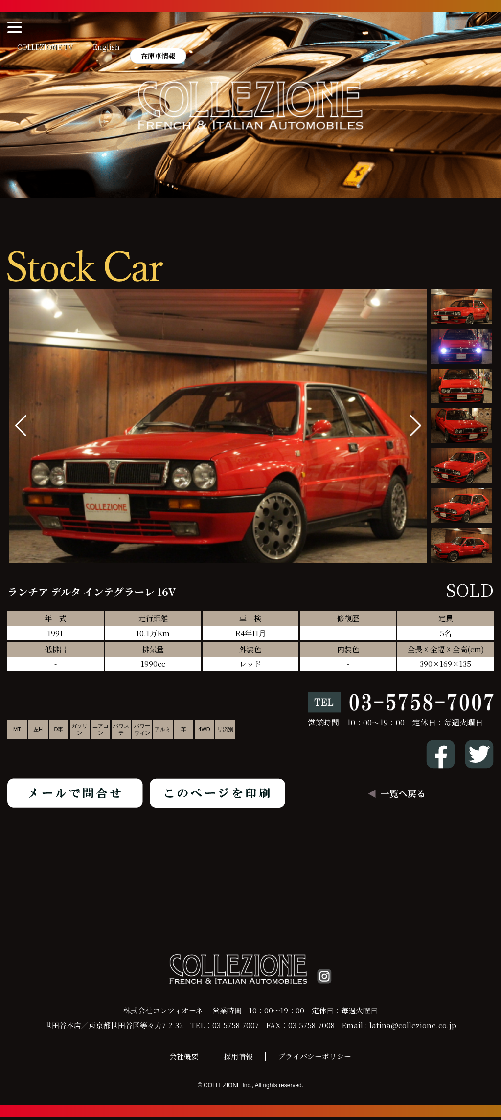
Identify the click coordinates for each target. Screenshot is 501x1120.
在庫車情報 (158, 56)
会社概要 (184, 1059)
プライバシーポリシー (314, 1059)
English (106, 47)
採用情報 (238, 1059)
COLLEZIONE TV (45, 47)
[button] (415, 426)
